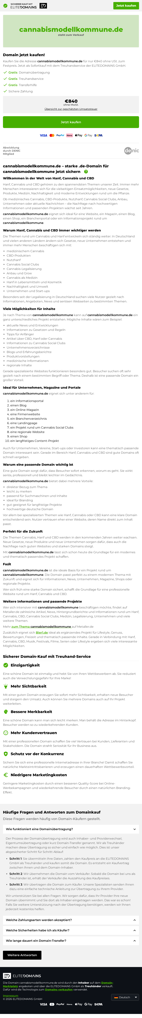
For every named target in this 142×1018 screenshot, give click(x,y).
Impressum (10, 995)
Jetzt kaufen (126, 5)
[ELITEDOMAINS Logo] (58, 976)
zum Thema (41, 626)
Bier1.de (42, 632)
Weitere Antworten (22, 955)
